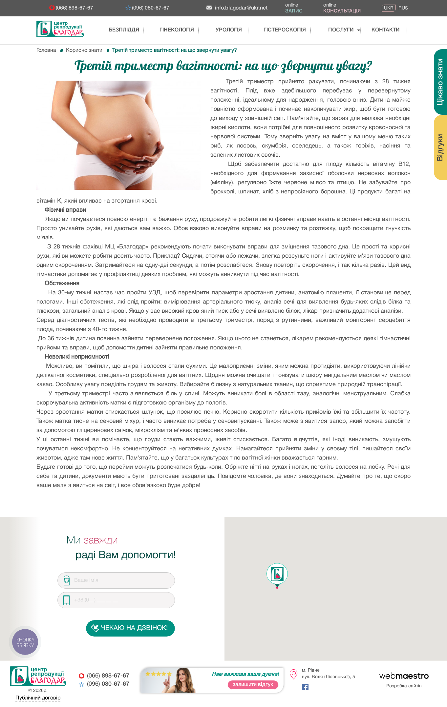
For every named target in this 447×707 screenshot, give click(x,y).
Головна (46, 50)
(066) (74, 8)
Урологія (225, 30)
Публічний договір (37, 698)
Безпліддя (120, 30)
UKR (389, 8)
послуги (331, 30)
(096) (150, 8)
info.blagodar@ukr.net (236, 7)
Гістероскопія (278, 30)
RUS (403, 8)
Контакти (379, 30)
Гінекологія (173, 30)
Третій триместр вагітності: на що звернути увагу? (174, 50)
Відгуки (440, 147)
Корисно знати (84, 50)
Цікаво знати (440, 82)
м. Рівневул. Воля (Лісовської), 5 (328, 673)
